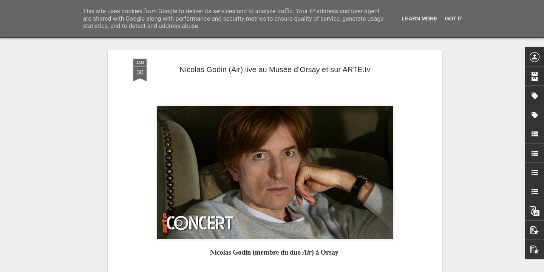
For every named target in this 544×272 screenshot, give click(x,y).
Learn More (419, 18)
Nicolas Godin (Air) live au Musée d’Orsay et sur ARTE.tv (274, 69)
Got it (454, 18)
